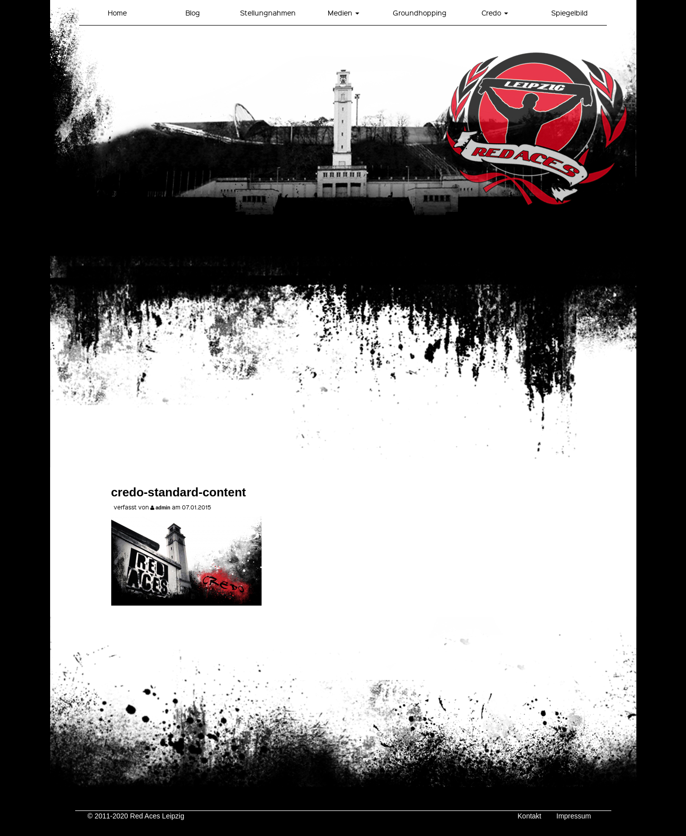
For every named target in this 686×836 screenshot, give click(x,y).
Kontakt (529, 816)
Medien (343, 12)
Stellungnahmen (268, 12)
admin (163, 507)
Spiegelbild (569, 12)
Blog (192, 12)
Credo (495, 12)
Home (117, 12)
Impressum (573, 816)
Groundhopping (419, 12)
